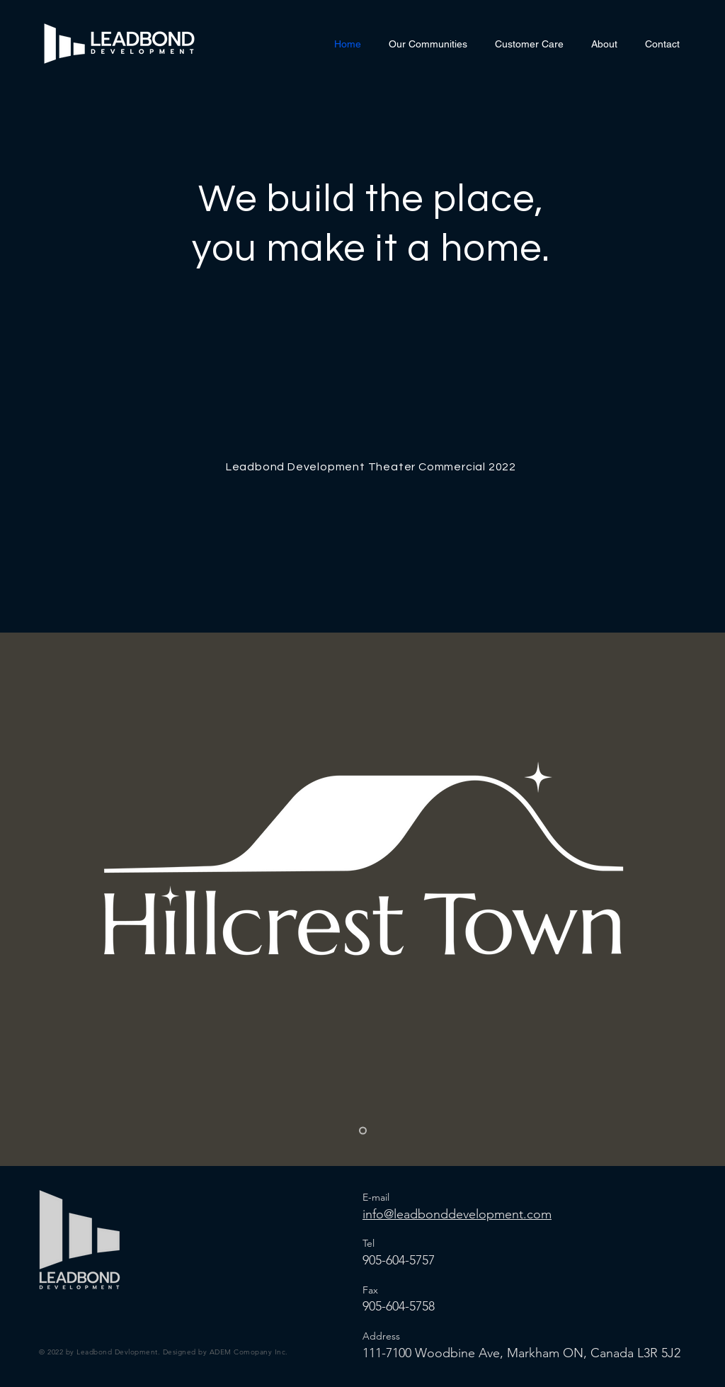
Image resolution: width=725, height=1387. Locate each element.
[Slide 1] (363, 1131)
